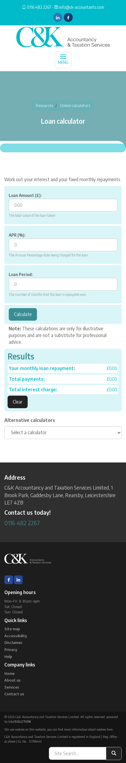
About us (12, 680)
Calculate (23, 314)
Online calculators (75, 105)
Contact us (14, 694)
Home (9, 673)
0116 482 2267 (39, 7)
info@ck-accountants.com (81, 7)
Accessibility (15, 635)
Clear (17, 402)
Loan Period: (21, 274)
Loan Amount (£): (25, 195)
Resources (44, 105)
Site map (12, 628)
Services (11, 687)
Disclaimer (13, 642)
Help (8, 656)
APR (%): (17, 235)
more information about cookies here (88, 729)
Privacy (10, 649)
